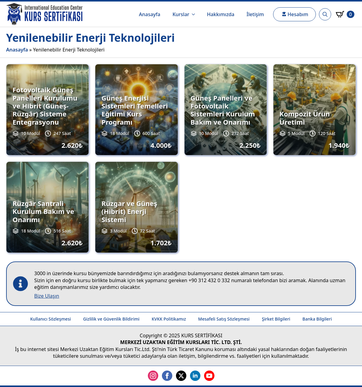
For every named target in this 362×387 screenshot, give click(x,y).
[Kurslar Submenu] (195, 14)
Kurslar (181, 14)
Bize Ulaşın (46, 296)
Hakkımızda (221, 14)
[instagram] (153, 376)
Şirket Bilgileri (276, 319)
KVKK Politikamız (169, 319)
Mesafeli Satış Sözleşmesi (224, 319)
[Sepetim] (345, 14)
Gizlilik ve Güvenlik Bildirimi (111, 319)
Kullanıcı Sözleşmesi (50, 319)
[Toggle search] (325, 14)
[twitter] (181, 376)
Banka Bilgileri (317, 319)
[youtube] (209, 376)
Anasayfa (149, 14)
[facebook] (167, 376)
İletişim (255, 14)
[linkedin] (195, 376)
